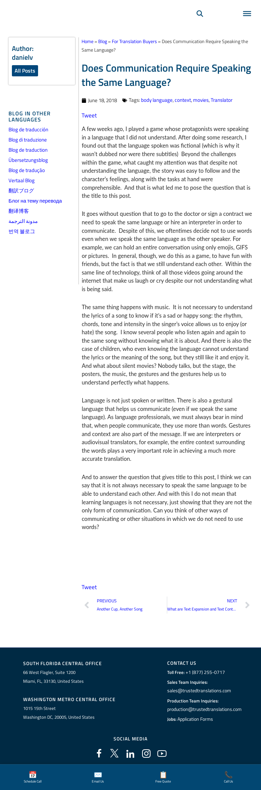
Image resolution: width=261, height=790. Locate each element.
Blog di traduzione (27, 140)
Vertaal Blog (21, 180)
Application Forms (196, 718)
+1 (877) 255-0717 (204, 672)
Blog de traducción (28, 129)
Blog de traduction (28, 150)
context (183, 100)
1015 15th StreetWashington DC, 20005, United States (58, 712)
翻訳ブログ (21, 190)
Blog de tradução (26, 170)
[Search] (200, 22)
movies (201, 100)
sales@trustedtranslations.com (199, 690)
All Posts (25, 71)
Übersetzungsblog (28, 160)
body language (157, 100)
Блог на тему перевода (35, 201)
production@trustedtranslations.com (204, 708)
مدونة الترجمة (23, 221)
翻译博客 (18, 211)
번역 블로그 (21, 231)
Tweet (88, 115)
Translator (221, 100)
